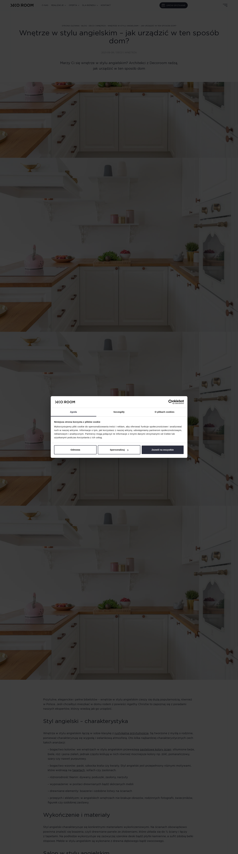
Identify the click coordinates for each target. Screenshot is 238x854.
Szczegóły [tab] (119, 412)
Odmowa (75, 449)
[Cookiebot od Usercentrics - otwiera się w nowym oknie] (170, 402)
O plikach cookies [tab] (164, 412)
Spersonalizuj (119, 449)
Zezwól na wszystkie (163, 449)
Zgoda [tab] (73, 412)
